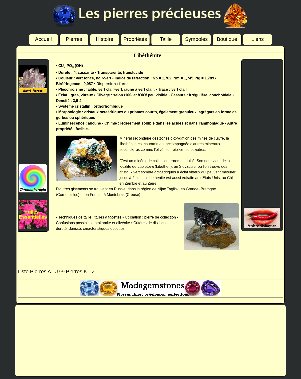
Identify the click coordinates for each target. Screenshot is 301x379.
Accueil (43, 39)
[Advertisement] (32, 129)
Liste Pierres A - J (38, 271)
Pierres (74, 39)
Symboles (196, 39)
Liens (257, 39)
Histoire (105, 39)
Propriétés (135, 39)
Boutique (227, 39)
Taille (166, 39)
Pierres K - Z (80, 271)
